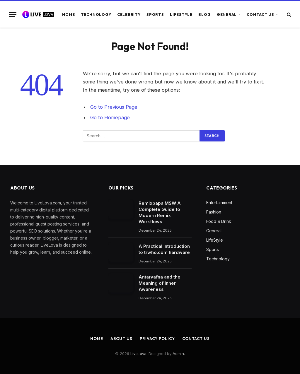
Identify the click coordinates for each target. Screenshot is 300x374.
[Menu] (12, 14)
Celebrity (129, 14)
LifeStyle (181, 14)
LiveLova (138, 353)
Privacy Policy (157, 338)
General (227, 14)
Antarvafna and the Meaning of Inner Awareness (159, 283)
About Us (121, 338)
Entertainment (219, 202)
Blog (204, 14)
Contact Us (260, 14)
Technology (96, 14)
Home (68, 14)
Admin (178, 353)
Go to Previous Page (113, 107)
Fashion (213, 211)
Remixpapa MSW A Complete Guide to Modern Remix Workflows (160, 212)
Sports (155, 14)
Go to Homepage (110, 117)
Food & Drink (218, 221)
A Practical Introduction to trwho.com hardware (164, 249)
